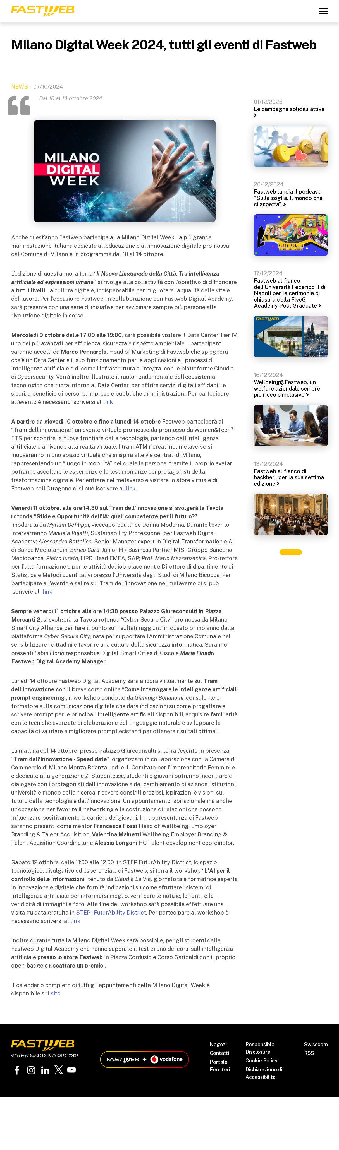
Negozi (218, 1044)
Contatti (219, 1053)
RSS (309, 1053)
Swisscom (316, 1044)
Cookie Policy (261, 1061)
